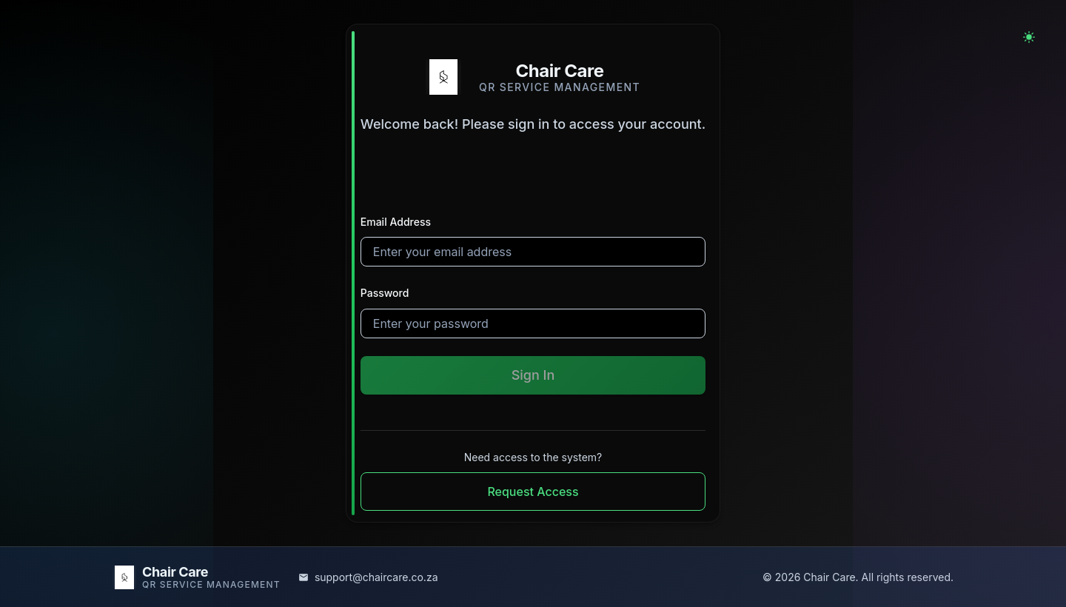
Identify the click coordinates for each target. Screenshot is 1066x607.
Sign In (533, 375)
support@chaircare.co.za (376, 577)
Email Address (396, 221)
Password (385, 292)
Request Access (532, 491)
